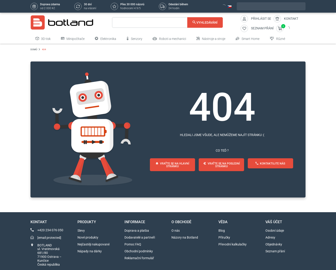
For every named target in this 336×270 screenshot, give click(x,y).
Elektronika (105, 38)
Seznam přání (275, 251)
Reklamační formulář (139, 258)
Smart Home (247, 38)
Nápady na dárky (89, 251)
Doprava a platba (136, 230)
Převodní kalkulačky (232, 244)
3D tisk (43, 38)
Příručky (224, 237)
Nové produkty (87, 237)
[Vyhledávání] (167, 22)
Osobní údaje (274, 230)
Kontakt (291, 18)
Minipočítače (73, 38)
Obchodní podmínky (138, 251)
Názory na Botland (184, 237)
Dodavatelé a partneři (139, 237)
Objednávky (273, 244)
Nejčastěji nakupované (93, 244)
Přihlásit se (261, 18)
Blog (221, 230)
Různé (277, 38)
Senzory (134, 38)
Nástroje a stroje (210, 38)
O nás (175, 230)
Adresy (270, 237)
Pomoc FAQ (132, 244)
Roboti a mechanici (169, 38)
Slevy (81, 230)
